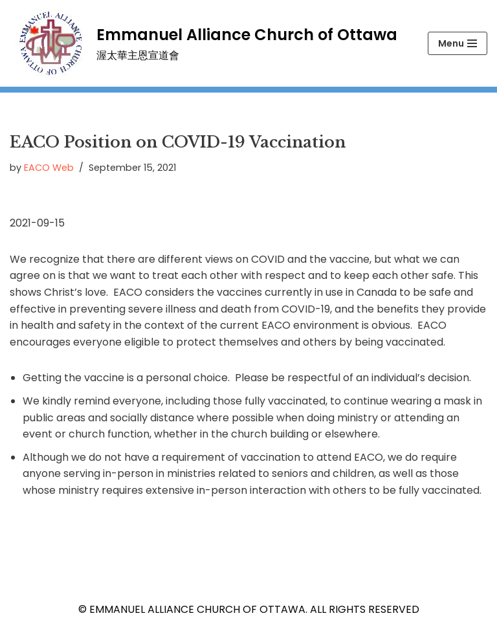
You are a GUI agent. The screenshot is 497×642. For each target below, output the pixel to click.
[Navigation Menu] (457, 43)
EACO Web (49, 167)
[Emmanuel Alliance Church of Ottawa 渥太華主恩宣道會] (203, 43)
